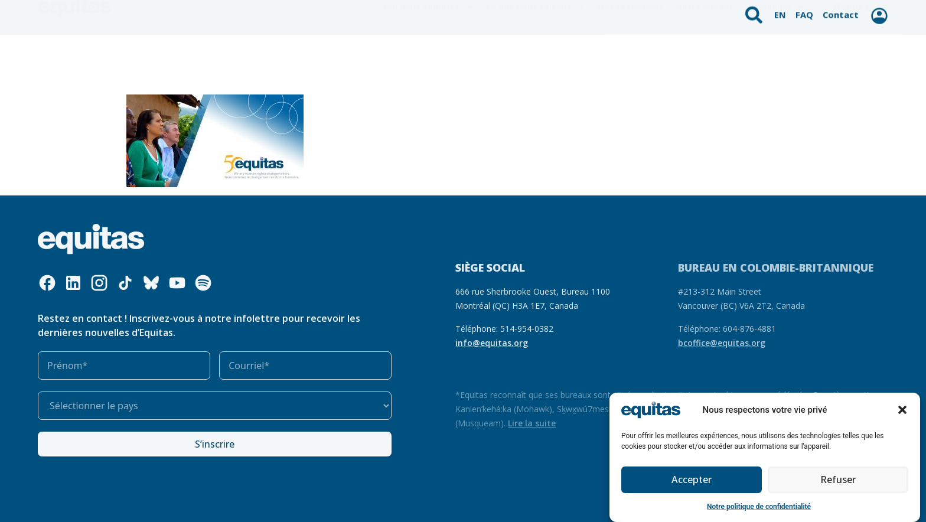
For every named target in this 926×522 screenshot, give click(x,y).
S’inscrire (214, 444)
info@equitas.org (491, 342)
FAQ (805, 11)
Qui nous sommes (428, 53)
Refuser (838, 481)
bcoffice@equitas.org (721, 342)
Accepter (692, 481)
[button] (902, 410)
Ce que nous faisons (535, 53)
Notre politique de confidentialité (759, 507)
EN (782, 11)
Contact (840, 11)
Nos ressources (631, 53)
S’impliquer (775, 53)
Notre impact (704, 53)
